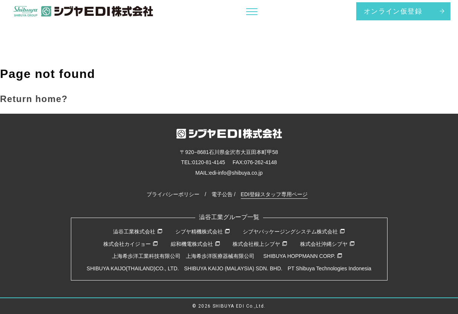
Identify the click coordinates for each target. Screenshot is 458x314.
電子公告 (222, 194)
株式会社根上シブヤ (260, 244)
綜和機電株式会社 (195, 244)
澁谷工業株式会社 (137, 232)
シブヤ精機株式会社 (202, 232)
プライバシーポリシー (173, 194)
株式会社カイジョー (130, 244)
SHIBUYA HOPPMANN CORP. (302, 256)
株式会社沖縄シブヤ (327, 244)
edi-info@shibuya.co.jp (236, 173)
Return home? (33, 99)
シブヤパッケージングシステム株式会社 (294, 232)
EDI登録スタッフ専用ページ (274, 194)
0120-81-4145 (208, 162)
